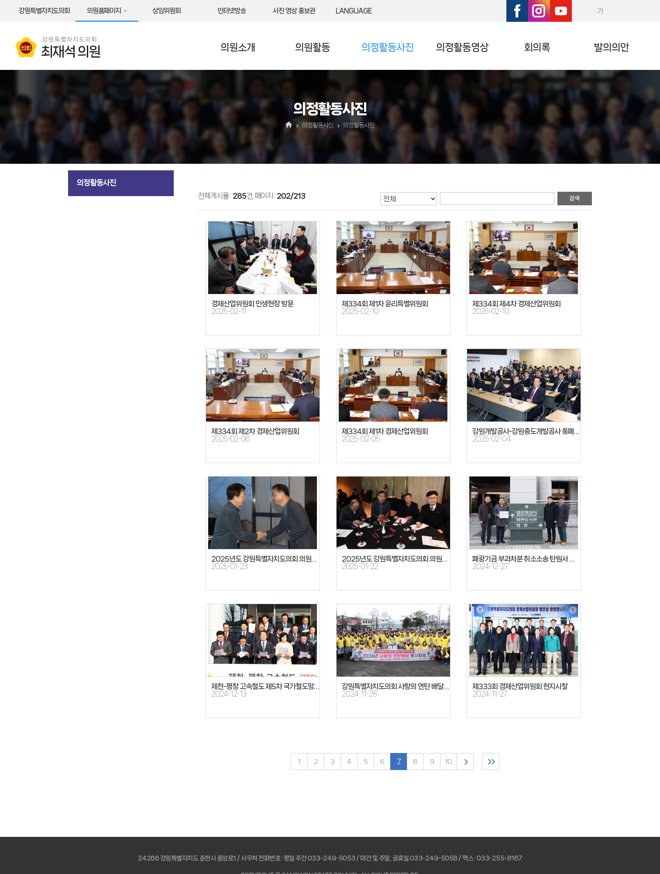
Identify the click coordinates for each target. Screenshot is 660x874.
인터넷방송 (231, 10)
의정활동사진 (387, 47)
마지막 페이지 (490, 761)
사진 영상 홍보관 (294, 10)
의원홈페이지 (104, 10)
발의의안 (611, 47)
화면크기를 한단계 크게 (581, 11)
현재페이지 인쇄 (638, 11)
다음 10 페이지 (465, 761)
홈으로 (289, 125)
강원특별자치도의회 (44, 10)
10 (448, 761)
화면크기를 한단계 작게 (619, 11)
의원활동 (312, 47)
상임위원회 (166, 10)
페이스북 (517, 11)
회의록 (537, 47)
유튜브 (561, 11)
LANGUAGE (353, 10)
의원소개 (237, 47)
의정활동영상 (462, 47)
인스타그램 (539, 11)
